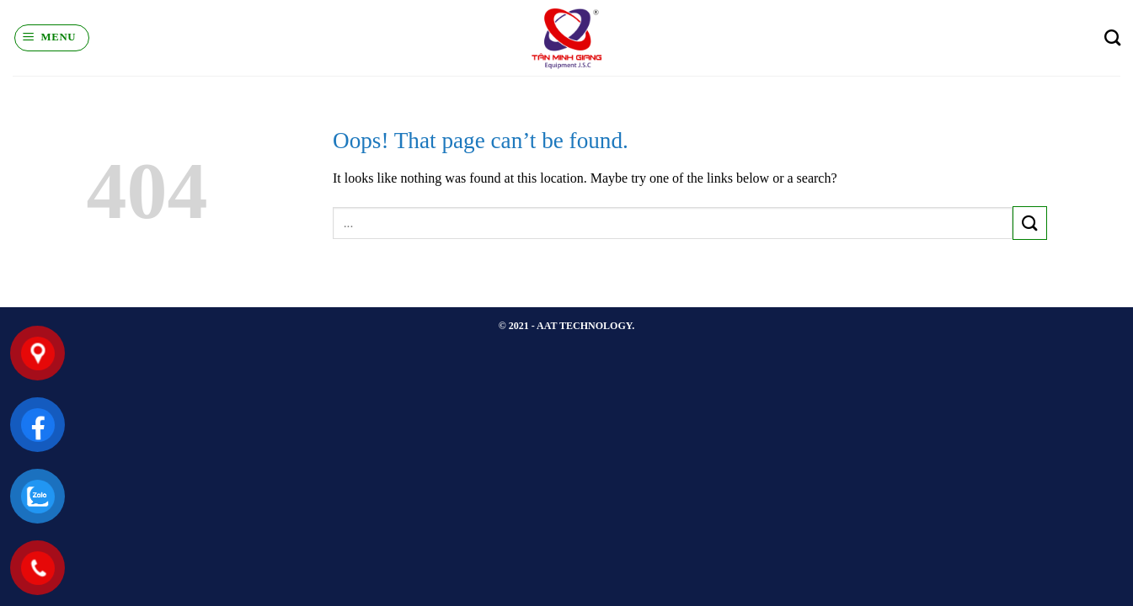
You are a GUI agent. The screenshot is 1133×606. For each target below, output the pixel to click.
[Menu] (51, 37)
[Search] (1112, 37)
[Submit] (1029, 222)
